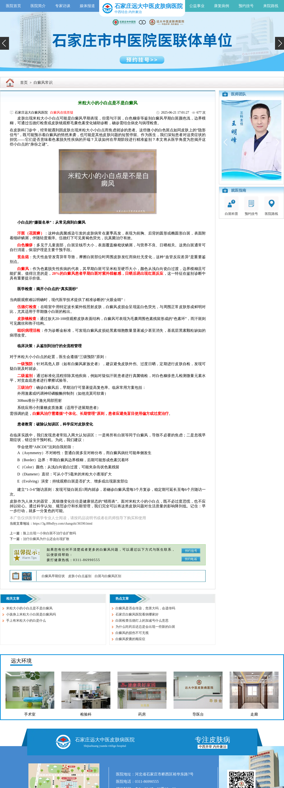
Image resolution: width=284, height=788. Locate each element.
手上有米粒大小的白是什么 (26, 620)
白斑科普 (231, 206)
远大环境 (21, 661)
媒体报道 (87, 6)
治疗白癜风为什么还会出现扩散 (46, 539)
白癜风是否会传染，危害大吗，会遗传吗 (145, 608)
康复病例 (221, 6)
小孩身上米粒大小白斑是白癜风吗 (31, 614)
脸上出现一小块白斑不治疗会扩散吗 (49, 533)
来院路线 (270, 6)
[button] (4, 43)
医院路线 (271, 206)
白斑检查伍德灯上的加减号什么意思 (142, 620)
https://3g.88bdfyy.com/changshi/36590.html (62, 523)
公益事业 (196, 6)
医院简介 (38, 6)
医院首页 (13, 6)
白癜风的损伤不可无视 (132, 633)
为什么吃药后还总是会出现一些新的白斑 (145, 627)
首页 (24, 82)
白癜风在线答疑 (61, 112)
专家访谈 (62, 6)
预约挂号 (246, 6)
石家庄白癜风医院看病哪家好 (137, 614)
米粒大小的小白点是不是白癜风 (29, 608)
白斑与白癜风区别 (108, 576)
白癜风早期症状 (53, 576)
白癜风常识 (43, 82)
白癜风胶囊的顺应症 (130, 639)
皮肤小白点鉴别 (79, 576)
